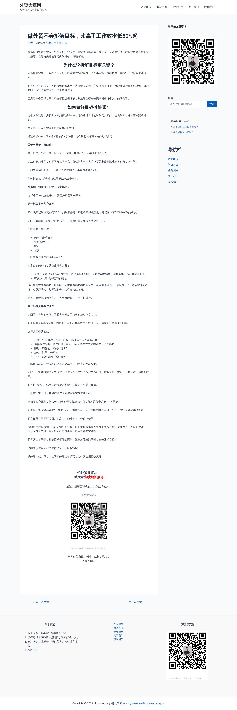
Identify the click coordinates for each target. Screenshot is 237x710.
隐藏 (186, 121)
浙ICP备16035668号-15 (135, 703)
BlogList (161, 703)
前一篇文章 (42, 602)
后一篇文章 (136, 602)
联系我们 (209, 7)
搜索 (170, 98)
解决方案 (162, 7)
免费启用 (177, 7)
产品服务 (146, 7)
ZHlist (152, 703)
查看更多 (33, 650)
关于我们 (193, 7)
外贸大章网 (30, 5)
